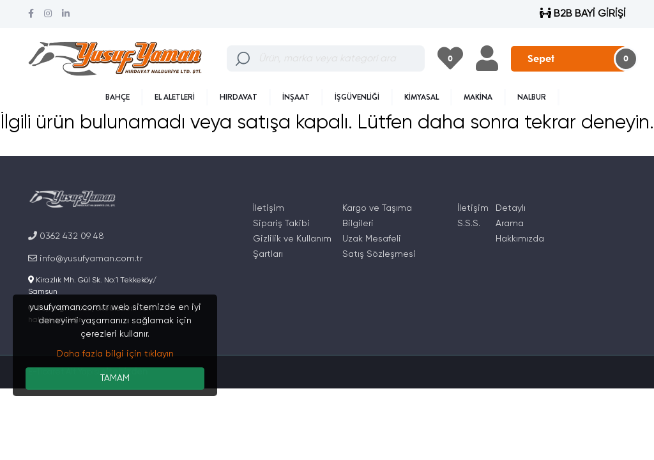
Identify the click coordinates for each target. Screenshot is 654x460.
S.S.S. (468, 223)
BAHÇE (117, 97)
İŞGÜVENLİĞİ (357, 97)
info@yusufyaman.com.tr (85, 258)
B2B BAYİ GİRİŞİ (583, 14)
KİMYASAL (421, 97)
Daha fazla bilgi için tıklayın (115, 353)
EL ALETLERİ (175, 97)
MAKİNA (478, 97)
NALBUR (531, 97)
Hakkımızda (520, 238)
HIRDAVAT (238, 97)
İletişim (268, 208)
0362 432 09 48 (66, 236)
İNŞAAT (296, 97)
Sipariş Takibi (281, 223)
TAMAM (115, 378)
